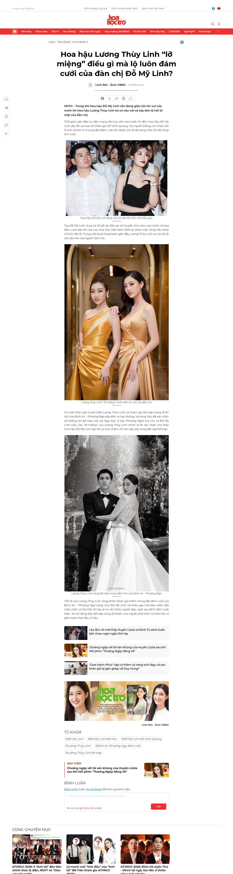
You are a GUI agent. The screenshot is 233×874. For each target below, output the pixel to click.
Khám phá (41, 31)
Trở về (6, 134)
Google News (181, 42)
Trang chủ (14, 31)
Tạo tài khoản (94, 789)
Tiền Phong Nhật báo (124, 8)
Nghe (6, 99)
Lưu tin (6, 116)
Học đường (69, 31)
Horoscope (205, 31)
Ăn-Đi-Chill (139, 31)
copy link (116, 98)
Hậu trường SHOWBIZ (117, 31)
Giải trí (55, 31)
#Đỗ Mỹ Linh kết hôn (102, 739)
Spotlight (189, 31)
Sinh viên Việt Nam (152, 8)
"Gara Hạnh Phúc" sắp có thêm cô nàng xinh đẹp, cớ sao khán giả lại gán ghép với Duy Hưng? (127, 666)
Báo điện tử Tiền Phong (116, 20)
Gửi (158, 806)
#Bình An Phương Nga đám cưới (118, 746)
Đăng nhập (71, 789)
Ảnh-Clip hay (157, 31)
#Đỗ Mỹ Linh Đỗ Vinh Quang (141, 739)
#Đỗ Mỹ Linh (74, 739)
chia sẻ (102, 98)
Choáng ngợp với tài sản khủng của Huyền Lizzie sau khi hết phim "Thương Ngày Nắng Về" (127, 649)
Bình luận (6, 125)
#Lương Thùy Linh (78, 746)
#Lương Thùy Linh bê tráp (84, 753)
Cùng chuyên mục (31, 829)
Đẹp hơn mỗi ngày (90, 31)
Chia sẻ (6, 108)
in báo (123, 98)
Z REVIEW (174, 31)
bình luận (131, 98)
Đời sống (26, 31)
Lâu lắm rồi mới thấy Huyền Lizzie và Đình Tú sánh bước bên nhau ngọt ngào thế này (127, 631)
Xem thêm (218, 31)
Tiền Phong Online (95, 8)
